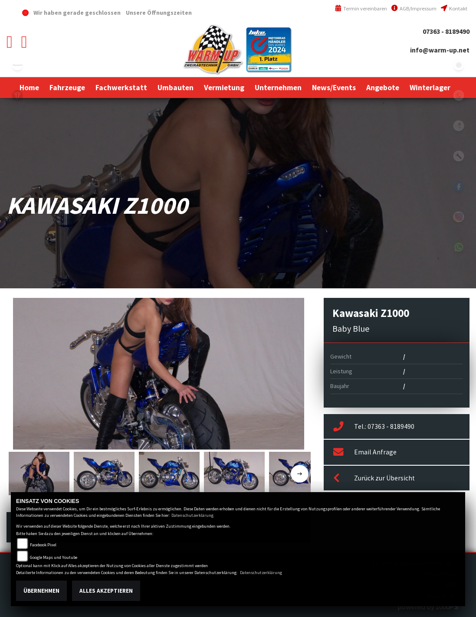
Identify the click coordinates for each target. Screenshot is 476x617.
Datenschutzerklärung (192, 515)
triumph (17, 95)
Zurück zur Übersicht (374, 478)
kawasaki (17, 65)
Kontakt (454, 8)
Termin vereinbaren (361, 8)
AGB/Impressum (414, 8)
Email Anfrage (365, 452)
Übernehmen (41, 590)
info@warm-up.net (439, 50)
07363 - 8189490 (446, 31)
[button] (67, 87)
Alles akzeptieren (106, 590)
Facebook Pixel (43, 545)
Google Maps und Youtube (53, 557)
